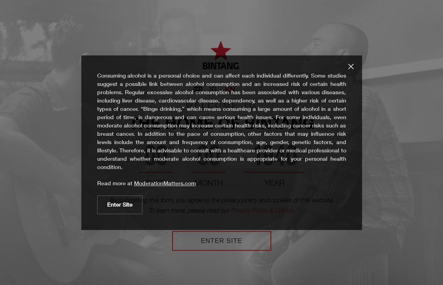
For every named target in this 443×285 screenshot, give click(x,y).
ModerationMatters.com (165, 183)
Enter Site (119, 204)
